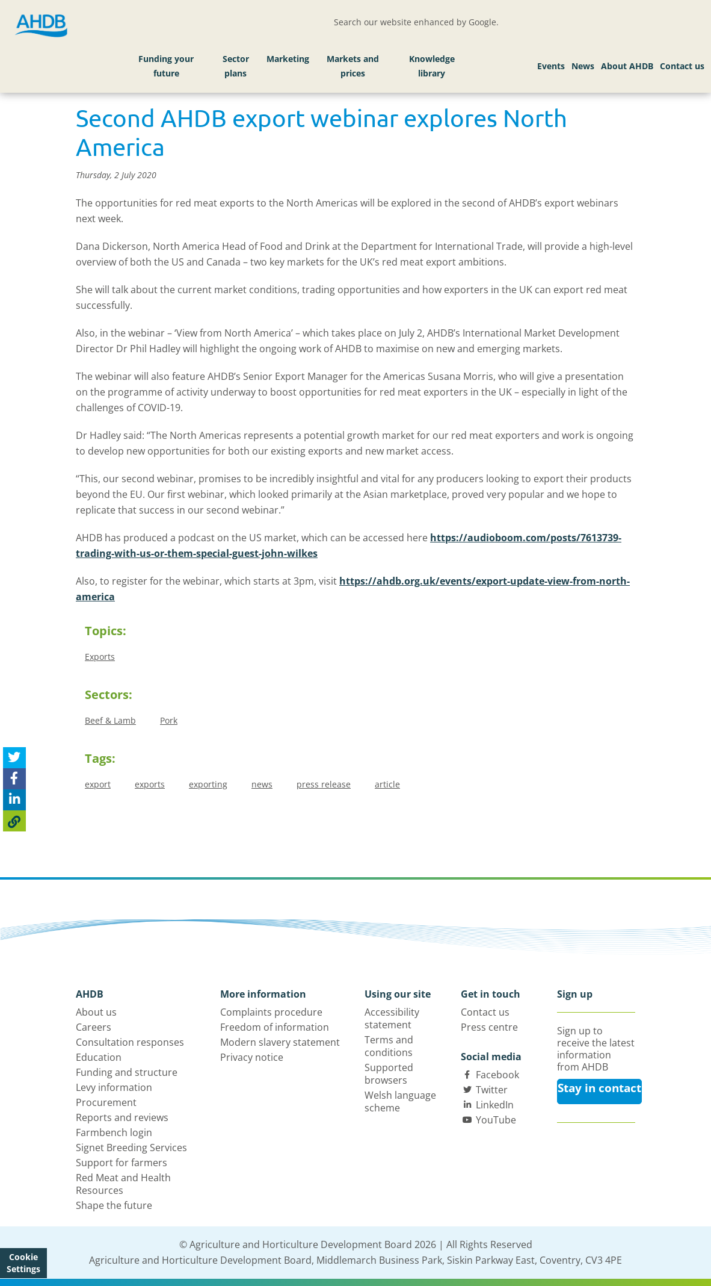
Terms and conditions (389, 1046)
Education (99, 1057)
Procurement (106, 1102)
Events (551, 66)
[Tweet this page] (14, 757)
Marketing (287, 58)
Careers (93, 1027)
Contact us (682, 66)
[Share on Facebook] (14, 778)
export (98, 784)
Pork (168, 720)
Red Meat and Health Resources (123, 1184)
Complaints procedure (271, 1012)
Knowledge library (432, 66)
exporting (208, 784)
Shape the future (114, 1205)
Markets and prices (353, 66)
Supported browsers (389, 1074)
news (261, 784)
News (582, 66)
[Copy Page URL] (14, 820)
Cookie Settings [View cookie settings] (23, 1263)
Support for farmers (121, 1162)
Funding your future (166, 66)
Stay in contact (599, 1088)
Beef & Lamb (110, 720)
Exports (100, 656)
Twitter (492, 1089)
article (387, 784)
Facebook (497, 1074)
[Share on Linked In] (14, 799)
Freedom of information (274, 1027)
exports (150, 784)
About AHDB (627, 66)
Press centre (489, 1027)
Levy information (114, 1087)
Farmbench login (114, 1132)
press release (324, 784)
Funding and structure (126, 1072)
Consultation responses (130, 1042)
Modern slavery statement (280, 1042)
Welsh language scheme (400, 1101)
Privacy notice (251, 1057)
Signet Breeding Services (131, 1147)
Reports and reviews (122, 1117)
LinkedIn (495, 1104)
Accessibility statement (392, 1018)
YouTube (496, 1119)
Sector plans (236, 66)
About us (96, 1012)
